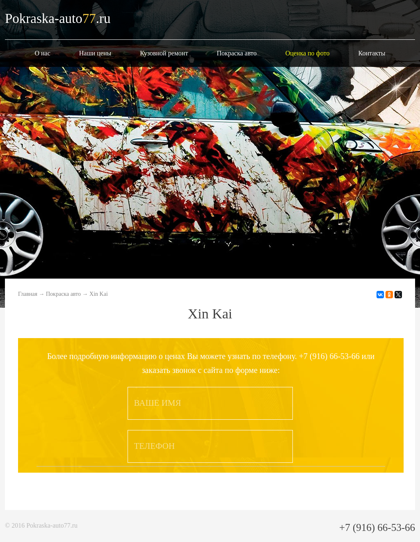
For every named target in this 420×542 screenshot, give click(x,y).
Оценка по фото (307, 53)
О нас (42, 53)
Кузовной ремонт (164, 53)
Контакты (372, 53)
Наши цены (95, 53)
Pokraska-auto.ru (58, 18)
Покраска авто (236, 53)
